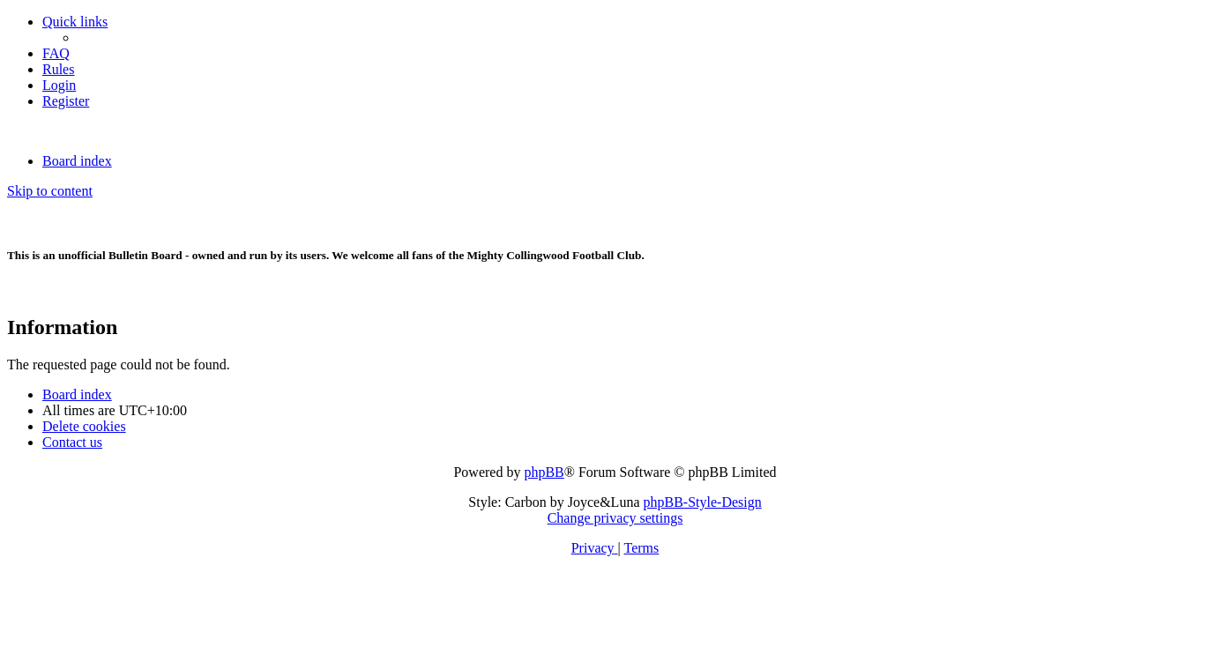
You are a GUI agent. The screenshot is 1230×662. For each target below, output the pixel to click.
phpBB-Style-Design (702, 502)
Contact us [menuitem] (72, 442)
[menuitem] (56, 53)
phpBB (543, 472)
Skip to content (50, 190)
